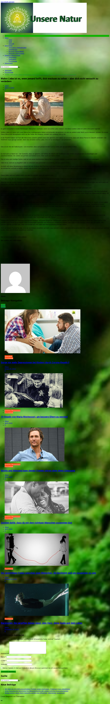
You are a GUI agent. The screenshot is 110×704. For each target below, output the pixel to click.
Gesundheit (9, 46)
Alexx (7, 86)
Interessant (9, 63)
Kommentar (5, 656)
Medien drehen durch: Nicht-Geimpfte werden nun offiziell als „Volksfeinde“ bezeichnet (35, 695)
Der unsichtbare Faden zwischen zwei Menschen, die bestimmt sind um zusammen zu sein (48, 573)
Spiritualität (12, 59)
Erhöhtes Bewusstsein (12, 55)
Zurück (3, 305)
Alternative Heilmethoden (17, 48)
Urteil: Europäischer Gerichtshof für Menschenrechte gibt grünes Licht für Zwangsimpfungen (36, 693)
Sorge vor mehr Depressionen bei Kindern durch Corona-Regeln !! (35, 362)
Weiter (3, 307)
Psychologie (13, 61)
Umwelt (11, 44)
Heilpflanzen (13, 49)
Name (3, 659)
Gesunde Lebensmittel (16, 53)
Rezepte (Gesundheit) (16, 51)
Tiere (10, 40)
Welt (10, 42)
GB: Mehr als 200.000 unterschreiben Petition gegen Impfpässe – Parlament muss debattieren (37, 691)
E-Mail (3, 663)
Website (4, 667)
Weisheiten (13, 57)
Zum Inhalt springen (7, 2)
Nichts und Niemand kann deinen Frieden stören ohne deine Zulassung (38, 470)
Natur (7, 38)
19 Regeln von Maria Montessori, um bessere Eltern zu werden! (34, 416)
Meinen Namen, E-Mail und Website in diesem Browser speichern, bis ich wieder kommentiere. (35, 670)
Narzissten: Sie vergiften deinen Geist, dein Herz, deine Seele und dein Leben (41, 623)
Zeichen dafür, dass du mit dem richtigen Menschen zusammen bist (36, 522)
